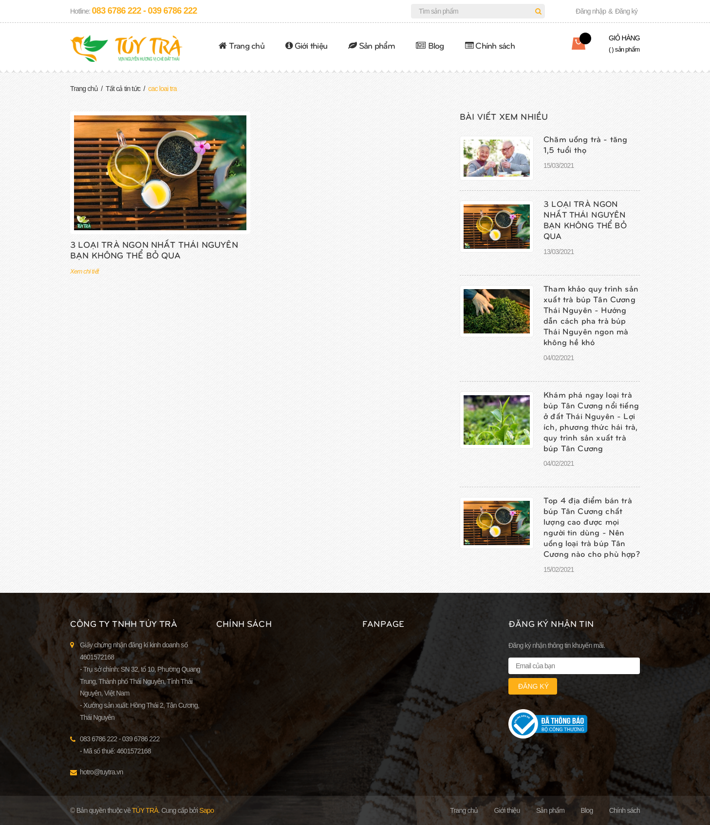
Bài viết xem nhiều (504, 116)
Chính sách (490, 45)
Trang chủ (241, 45)
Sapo (206, 810)
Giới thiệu (306, 45)
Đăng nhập (591, 11)
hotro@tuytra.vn (101, 772)
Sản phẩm (371, 45)
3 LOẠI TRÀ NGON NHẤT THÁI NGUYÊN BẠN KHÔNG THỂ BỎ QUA (154, 249)
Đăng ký (626, 11)
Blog (430, 45)
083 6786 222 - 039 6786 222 (144, 11)
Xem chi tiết (84, 271)
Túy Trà (145, 810)
